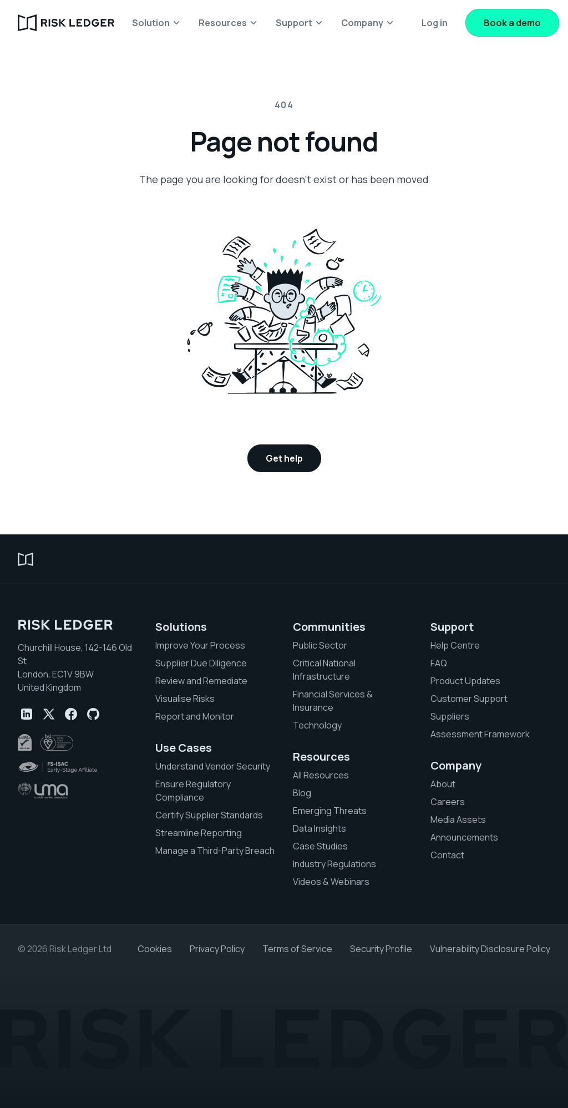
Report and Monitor (194, 716)
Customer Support (469, 698)
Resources (321, 757)
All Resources (321, 775)
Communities (329, 627)
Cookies (155, 949)
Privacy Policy (217, 949)
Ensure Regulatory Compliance (193, 790)
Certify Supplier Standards (209, 815)
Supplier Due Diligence (201, 663)
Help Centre (455, 645)
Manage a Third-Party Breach (215, 850)
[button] (156, 23)
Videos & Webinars (331, 882)
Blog (302, 793)
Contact (447, 855)
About (442, 784)
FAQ (438, 663)
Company (455, 765)
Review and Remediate (201, 681)
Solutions (181, 627)
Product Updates (465, 681)
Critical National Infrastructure (324, 669)
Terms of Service (297, 949)
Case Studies (320, 846)
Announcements (464, 837)
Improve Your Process (200, 645)
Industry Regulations (334, 864)
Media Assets (458, 819)
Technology (317, 725)
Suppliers (449, 716)
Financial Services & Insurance (333, 701)
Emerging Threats (330, 811)
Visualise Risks (185, 698)
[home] (66, 22)
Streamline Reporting (198, 833)
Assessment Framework (480, 734)
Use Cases (183, 748)
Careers (447, 802)
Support (452, 627)
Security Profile (381, 949)
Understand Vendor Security (212, 766)
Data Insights (319, 828)
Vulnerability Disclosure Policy (490, 949)
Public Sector (320, 645)
